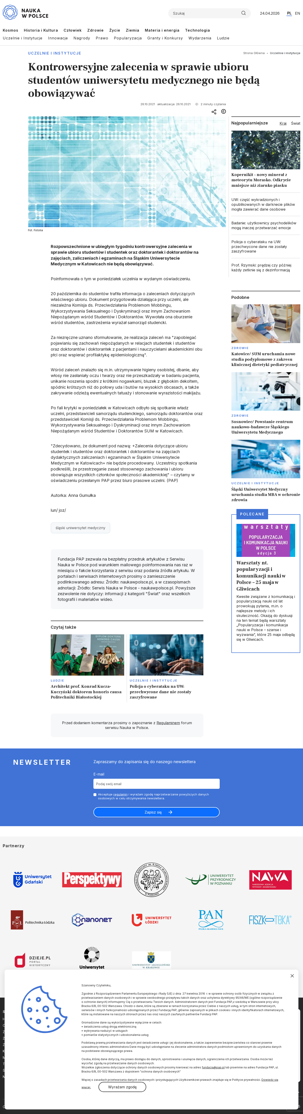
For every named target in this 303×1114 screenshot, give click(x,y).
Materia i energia (162, 30)
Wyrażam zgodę (122, 1087)
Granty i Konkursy (165, 38)
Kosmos (10, 30)
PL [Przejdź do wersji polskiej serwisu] (289, 13)
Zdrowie (95, 30)
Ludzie (223, 38)
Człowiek (73, 30)
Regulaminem (168, 723)
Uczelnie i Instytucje (22, 38)
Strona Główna (254, 53)
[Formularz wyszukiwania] (209, 13)
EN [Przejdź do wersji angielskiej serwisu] (297, 13)
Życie (114, 30)
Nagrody (81, 38)
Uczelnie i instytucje (54, 53)
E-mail (98, 774)
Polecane (252, 514)
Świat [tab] (295, 123)
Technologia (197, 30)
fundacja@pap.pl (213, 1067)
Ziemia (132, 30)
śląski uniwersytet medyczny (80, 527)
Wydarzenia (199, 38)
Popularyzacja (128, 38)
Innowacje (58, 38)
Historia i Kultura (41, 30)
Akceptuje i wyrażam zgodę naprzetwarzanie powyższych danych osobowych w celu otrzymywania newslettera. (153, 796)
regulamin (120, 794)
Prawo (102, 38)
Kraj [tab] (283, 123)
